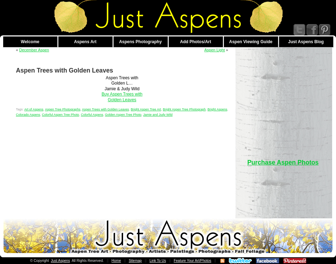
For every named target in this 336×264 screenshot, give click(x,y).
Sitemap (135, 261)
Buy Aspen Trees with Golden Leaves (122, 97)
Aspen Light (214, 50)
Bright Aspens (217, 109)
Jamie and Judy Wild (158, 114)
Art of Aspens (34, 109)
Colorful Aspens (92, 114)
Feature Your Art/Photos (192, 261)
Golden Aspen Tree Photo (123, 114)
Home (116, 261)
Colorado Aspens (28, 114)
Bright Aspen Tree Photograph (184, 109)
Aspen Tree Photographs (62, 109)
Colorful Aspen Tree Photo (60, 114)
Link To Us (158, 261)
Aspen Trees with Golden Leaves (105, 109)
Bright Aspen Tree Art (146, 109)
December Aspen (34, 50)
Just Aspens (60, 261)
